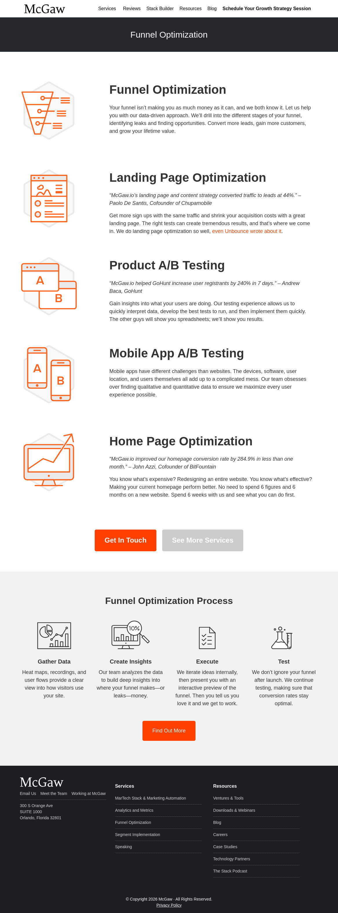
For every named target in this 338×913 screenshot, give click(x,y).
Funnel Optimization (133, 822)
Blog (212, 8)
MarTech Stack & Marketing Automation (150, 798)
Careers (220, 834)
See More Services (202, 540)
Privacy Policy (169, 905)
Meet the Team (54, 793)
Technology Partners (231, 859)
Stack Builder (159, 8)
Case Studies (225, 846)
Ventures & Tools (228, 798)
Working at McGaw (89, 793)
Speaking (123, 846)
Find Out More (169, 731)
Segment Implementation (137, 834)
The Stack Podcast (230, 871)
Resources (191, 8)
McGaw (53, 8)
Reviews (131, 8)
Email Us (28, 793)
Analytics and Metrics (134, 810)
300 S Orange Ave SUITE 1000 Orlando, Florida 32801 (40, 811)
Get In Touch (126, 540)
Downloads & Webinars (234, 810)
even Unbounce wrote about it (246, 231)
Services (107, 8)
